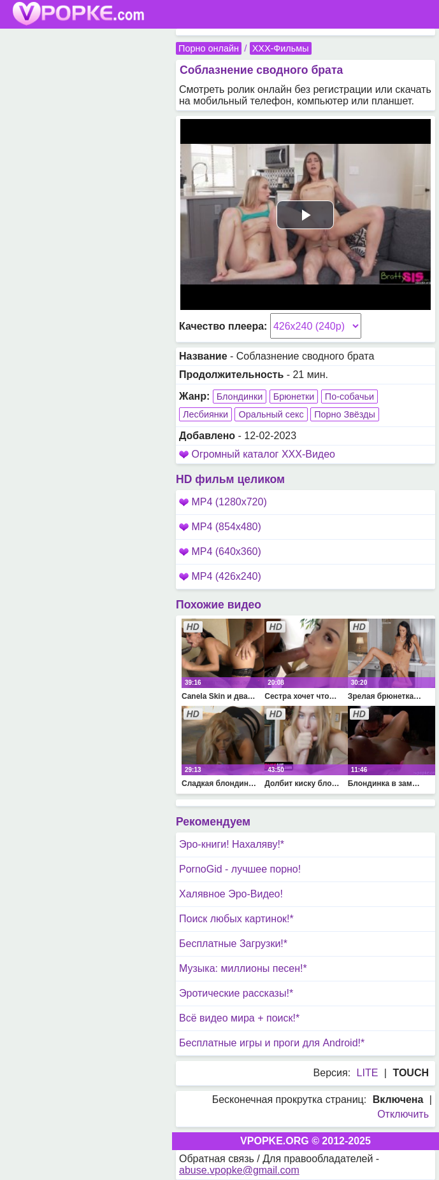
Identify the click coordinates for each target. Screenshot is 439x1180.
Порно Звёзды (344, 414)
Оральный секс (270, 414)
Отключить (403, 1114)
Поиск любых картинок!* (236, 918)
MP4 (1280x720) (223, 501)
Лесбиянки (205, 414)
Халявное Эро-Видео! (231, 894)
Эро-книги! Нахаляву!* (231, 844)
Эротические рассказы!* (236, 993)
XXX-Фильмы (280, 48)
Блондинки (240, 396)
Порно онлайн (208, 48)
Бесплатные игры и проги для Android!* (271, 1042)
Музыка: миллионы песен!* (243, 968)
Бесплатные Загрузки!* (233, 943)
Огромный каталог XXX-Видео (263, 454)
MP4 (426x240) (220, 576)
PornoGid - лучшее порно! (240, 869)
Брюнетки (294, 396)
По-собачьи (349, 396)
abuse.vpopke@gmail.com (239, 1170)
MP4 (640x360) (220, 551)
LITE (367, 1072)
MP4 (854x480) (220, 526)
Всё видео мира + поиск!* (239, 1018)
